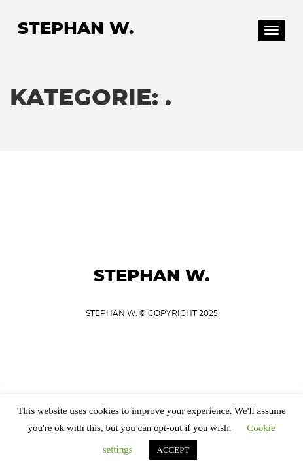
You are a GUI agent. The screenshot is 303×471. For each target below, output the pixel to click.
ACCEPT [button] (173, 450)
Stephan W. (76, 28)
